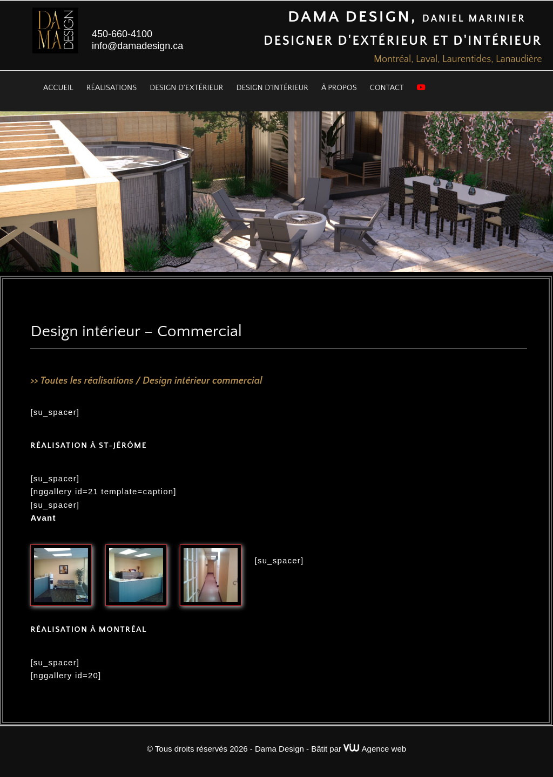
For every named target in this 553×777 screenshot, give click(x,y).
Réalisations (111, 88)
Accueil (58, 88)
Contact (387, 88)
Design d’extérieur (186, 88)
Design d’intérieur (272, 88)
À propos (339, 88)
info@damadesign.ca (137, 45)
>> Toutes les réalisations (81, 381)
